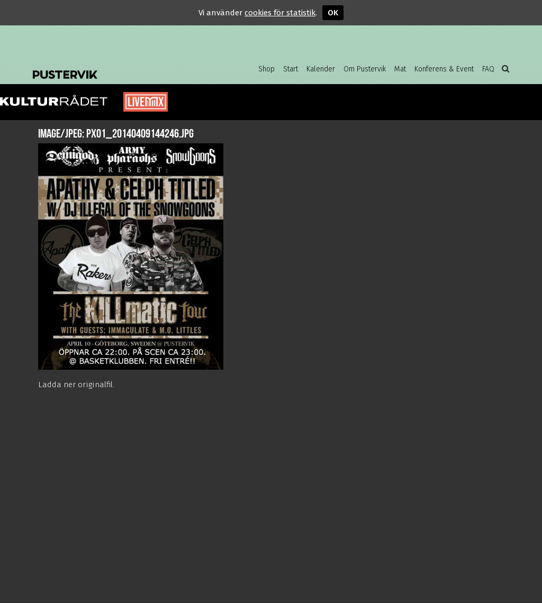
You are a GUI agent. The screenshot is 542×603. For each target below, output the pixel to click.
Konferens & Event (444, 69)
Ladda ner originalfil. (76, 384)
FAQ (488, 69)
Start (290, 69)
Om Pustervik (365, 69)
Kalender (320, 69)
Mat (400, 69)
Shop (266, 69)
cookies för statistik (280, 12)
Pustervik (117, 66)
